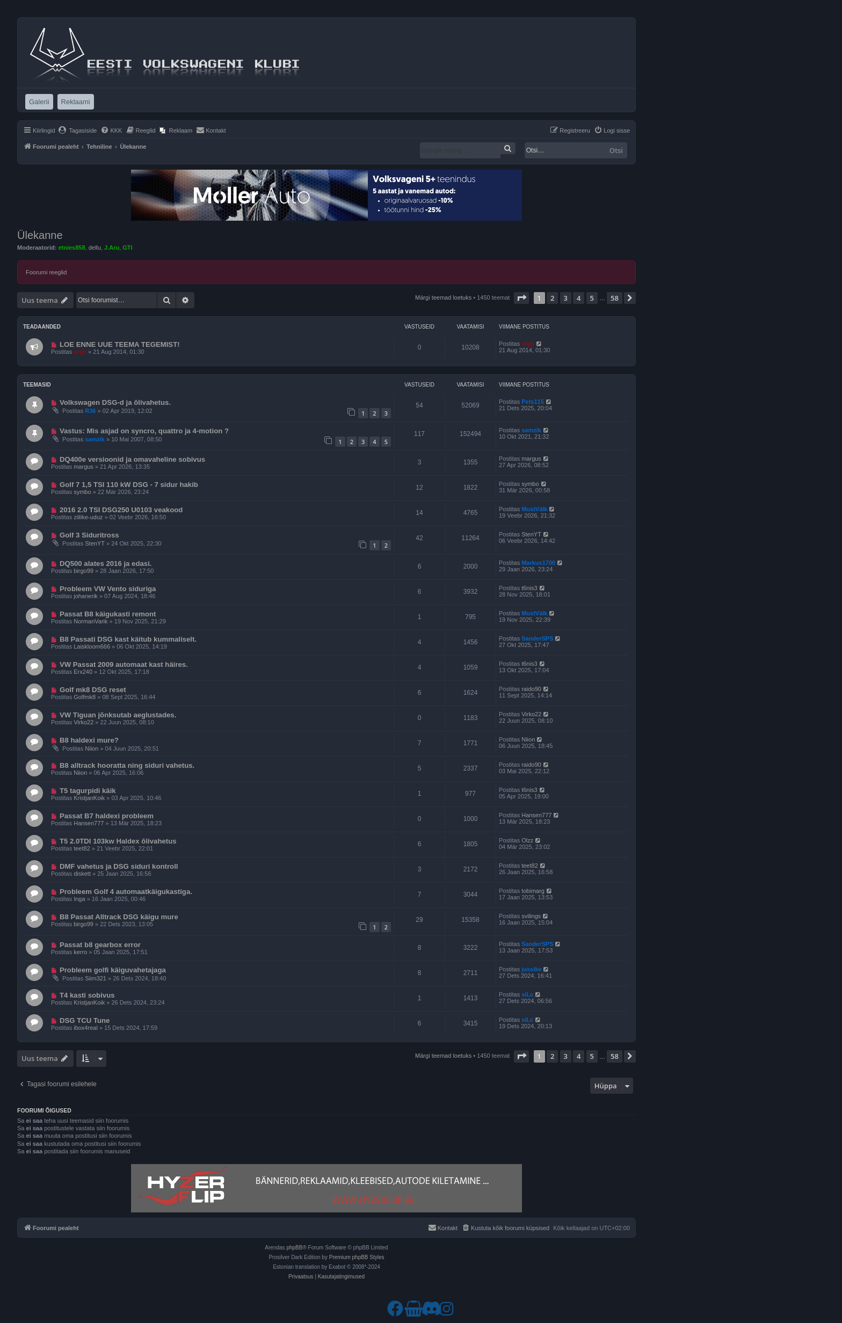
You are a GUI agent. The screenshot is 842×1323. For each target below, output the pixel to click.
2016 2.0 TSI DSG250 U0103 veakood (121, 510)
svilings (531, 916)
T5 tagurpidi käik (88, 791)
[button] (521, 298)
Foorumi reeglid (46, 272)
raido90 (531, 689)
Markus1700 (538, 562)
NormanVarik (90, 621)
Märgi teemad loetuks (443, 297)
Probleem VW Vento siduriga (108, 589)
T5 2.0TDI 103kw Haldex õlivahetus (118, 841)
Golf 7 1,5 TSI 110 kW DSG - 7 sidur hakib (129, 485)
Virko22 (83, 722)
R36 (90, 411)
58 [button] (615, 298)
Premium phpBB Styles (356, 1257)
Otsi (616, 150)
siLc (527, 994)
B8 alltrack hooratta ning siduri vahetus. (127, 765)
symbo (82, 492)
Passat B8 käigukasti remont (108, 614)
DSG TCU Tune (85, 1020)
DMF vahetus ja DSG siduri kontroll (119, 866)
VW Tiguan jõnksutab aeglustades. (118, 715)
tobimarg (533, 891)
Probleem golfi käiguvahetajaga (113, 970)
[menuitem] (77, 130)
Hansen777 (89, 823)
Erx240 (83, 671)
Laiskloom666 (92, 646)
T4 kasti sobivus (87, 995)
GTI (127, 247)
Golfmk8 (85, 697)
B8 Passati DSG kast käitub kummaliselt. (128, 639)
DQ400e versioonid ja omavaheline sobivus (132, 459)
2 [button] (552, 298)
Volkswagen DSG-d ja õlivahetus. (115, 402)
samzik (95, 439)
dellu (95, 247)
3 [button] (566, 298)
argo (80, 351)
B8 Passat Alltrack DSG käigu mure (119, 917)
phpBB (294, 1248)
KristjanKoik (89, 798)
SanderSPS (537, 638)
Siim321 (95, 978)
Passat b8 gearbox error (100, 945)
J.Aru (111, 247)
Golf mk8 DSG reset (93, 690)
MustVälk (534, 509)
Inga (79, 899)
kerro (80, 952)
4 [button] (578, 298)
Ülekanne (40, 235)
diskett (82, 873)
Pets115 (532, 401)
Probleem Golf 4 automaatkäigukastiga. (126, 892)
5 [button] (592, 298)
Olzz (527, 840)
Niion (91, 748)
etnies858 (71, 247)
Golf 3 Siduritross (89, 535)
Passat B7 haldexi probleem (107, 816)
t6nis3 (529, 588)
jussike (531, 969)
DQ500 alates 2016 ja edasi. (106, 563)
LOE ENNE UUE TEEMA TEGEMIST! (120, 344)
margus (83, 466)
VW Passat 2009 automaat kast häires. (124, 664)
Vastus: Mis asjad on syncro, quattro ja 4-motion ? (144, 431)
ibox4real (86, 1027)
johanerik (86, 596)
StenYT (95, 543)
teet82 (82, 848)
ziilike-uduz (88, 517)
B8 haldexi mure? (89, 740)
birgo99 (83, 571)
